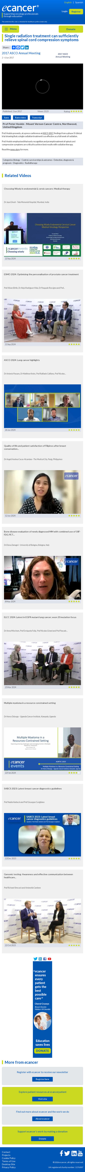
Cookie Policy (8, 1158)
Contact (6, 1152)
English (68, 2)
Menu (10, 29)
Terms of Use (8, 1161)
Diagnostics (18, 163)
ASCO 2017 (48, 133)
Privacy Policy (9, 1167)
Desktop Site (8, 1164)
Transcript (37, 117)
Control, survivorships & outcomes (37, 160)
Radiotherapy (31, 163)
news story (15, 149)
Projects (6, 1155)
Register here (42, 1079)
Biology (16, 160)
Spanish (79, 2)
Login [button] (65, 11)
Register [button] (76, 11)
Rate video (20, 117)
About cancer (43, 1118)
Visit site (42, 1099)
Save (6, 117)
